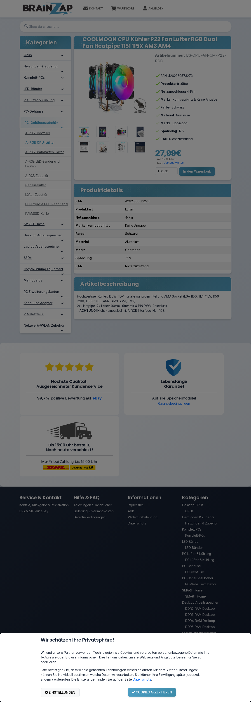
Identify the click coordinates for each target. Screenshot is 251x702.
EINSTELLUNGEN (60, 692)
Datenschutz (142, 679)
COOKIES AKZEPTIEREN (152, 692)
